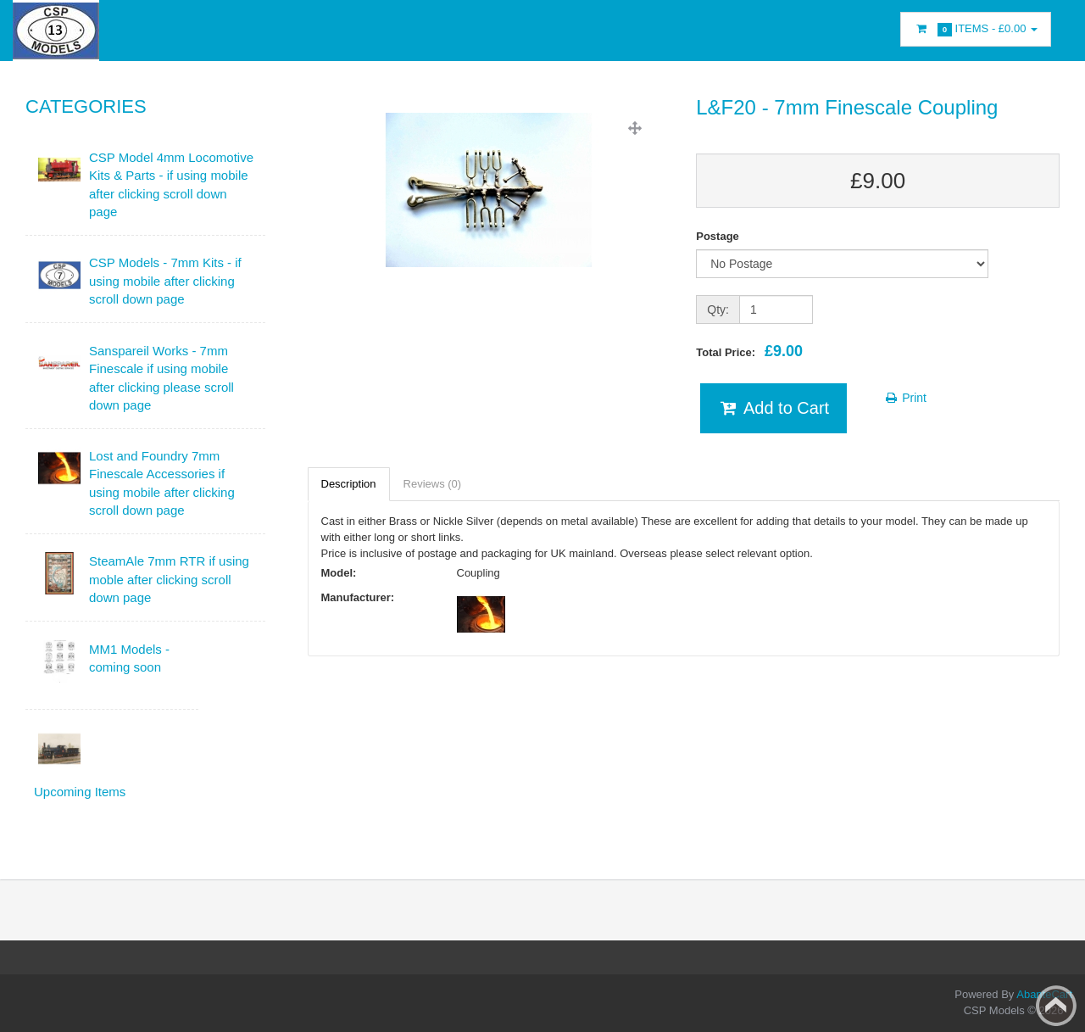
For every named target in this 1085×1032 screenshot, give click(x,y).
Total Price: (749, 351)
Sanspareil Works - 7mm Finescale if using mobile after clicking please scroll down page (161, 377)
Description (348, 483)
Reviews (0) (432, 483)
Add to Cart (773, 408)
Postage (717, 236)
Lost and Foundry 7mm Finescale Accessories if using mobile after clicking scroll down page (162, 483)
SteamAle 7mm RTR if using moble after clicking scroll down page (169, 579)
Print (904, 397)
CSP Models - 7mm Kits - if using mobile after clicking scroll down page (165, 280)
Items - (976, 29)
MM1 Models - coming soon (129, 658)
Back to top (1056, 1005)
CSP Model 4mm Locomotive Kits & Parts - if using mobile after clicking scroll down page (171, 184)
